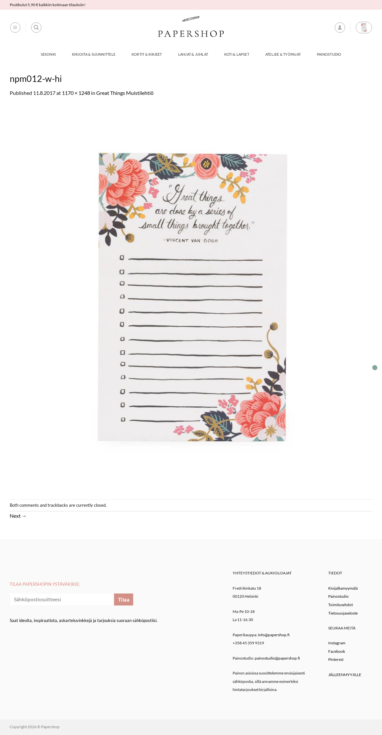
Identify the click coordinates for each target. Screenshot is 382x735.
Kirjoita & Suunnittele (93, 54)
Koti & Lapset (236, 54)
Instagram (336, 642)
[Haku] (36, 27)
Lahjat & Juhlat (193, 54)
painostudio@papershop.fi (277, 658)
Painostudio (329, 54)
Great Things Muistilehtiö (125, 93)
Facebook (336, 651)
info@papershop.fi (274, 634)
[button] (15, 27)
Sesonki (48, 54)
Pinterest (335, 659)
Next (18, 516)
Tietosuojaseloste (343, 613)
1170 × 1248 (76, 93)
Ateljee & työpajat (283, 54)
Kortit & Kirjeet (147, 54)
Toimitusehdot (340, 604)
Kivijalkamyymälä (343, 588)
